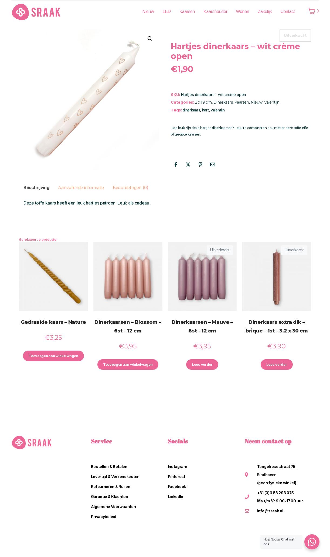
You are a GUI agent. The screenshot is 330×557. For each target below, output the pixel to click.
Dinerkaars (223, 102)
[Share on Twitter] (188, 164)
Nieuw (148, 11)
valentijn (217, 110)
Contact (287, 11)
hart (205, 110)
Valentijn (271, 102)
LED (166, 11)
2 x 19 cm (203, 102)
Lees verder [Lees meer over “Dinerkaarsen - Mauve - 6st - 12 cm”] (202, 365)
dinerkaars (191, 110)
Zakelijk (265, 11)
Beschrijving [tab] (36, 187)
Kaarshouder (215, 11)
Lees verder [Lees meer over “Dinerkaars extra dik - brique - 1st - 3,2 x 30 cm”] (277, 365)
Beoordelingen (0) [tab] (130, 187)
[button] (150, 39)
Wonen (242, 11)
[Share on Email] (212, 164)
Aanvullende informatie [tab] (81, 187)
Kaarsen (187, 11)
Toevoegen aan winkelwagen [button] (53, 359)
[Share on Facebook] (176, 164)
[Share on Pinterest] (200, 164)
